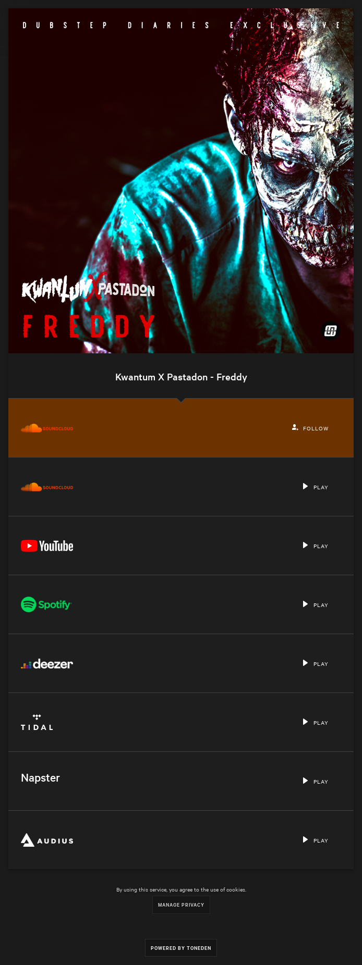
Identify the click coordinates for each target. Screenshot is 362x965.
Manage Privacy (181, 904)
